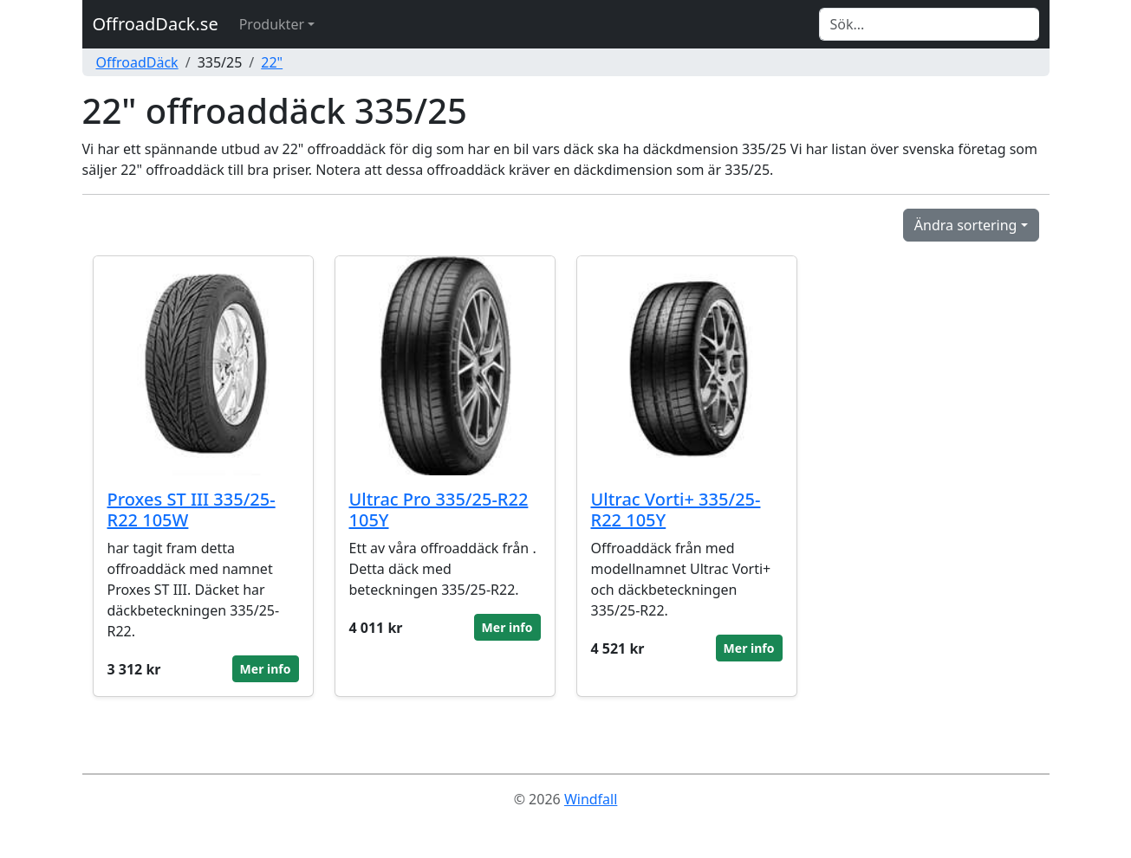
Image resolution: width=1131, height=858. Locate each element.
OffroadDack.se (155, 23)
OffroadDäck (137, 62)
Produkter (271, 24)
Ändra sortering (965, 225)
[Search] (929, 24)
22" (272, 62)
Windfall (590, 799)
